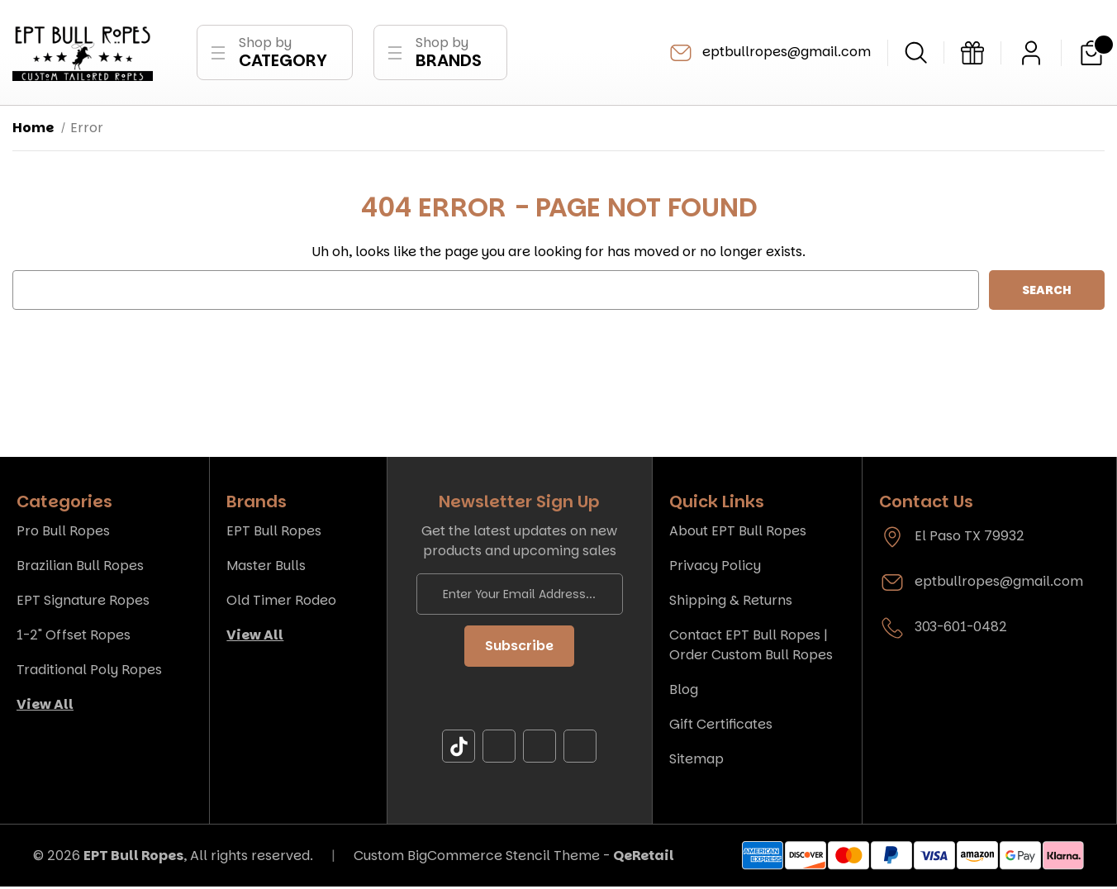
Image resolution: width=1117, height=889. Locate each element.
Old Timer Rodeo (281, 602)
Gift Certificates (720, 726)
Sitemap (696, 761)
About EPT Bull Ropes (737, 533)
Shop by (283, 53)
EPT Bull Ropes (273, 533)
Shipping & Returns (730, 602)
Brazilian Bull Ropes (80, 568)
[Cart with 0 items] (1091, 53)
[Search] (916, 53)
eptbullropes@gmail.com (769, 53)
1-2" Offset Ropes (74, 637)
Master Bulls (266, 568)
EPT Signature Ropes (83, 602)
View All (45, 706)
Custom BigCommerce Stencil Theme (477, 857)
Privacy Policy (715, 568)
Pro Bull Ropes (63, 533)
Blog (683, 691)
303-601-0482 (961, 629)
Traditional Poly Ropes (89, 672)
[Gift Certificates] (972, 53)
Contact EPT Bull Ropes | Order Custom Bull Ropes (751, 647)
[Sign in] (1031, 53)
